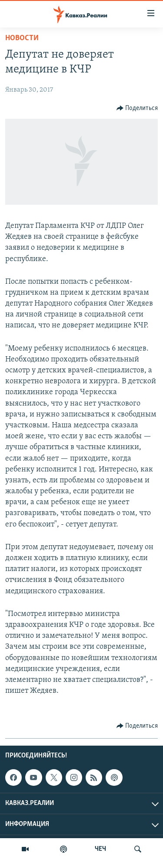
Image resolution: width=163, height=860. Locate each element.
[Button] (137, 108)
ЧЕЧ (100, 849)
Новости (22, 38)
